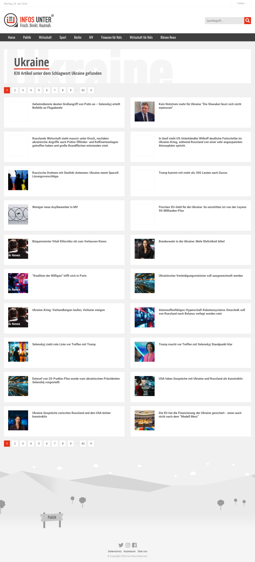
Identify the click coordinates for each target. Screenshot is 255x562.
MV (91, 37)
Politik (27, 37)
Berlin (77, 37)
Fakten (241, 3)
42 (83, 90)
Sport (63, 37)
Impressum (130, 551)
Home (11, 37)
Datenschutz (115, 551)
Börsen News (168, 37)
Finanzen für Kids (111, 37)
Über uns (142, 551)
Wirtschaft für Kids (141, 37)
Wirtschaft (45, 37)
